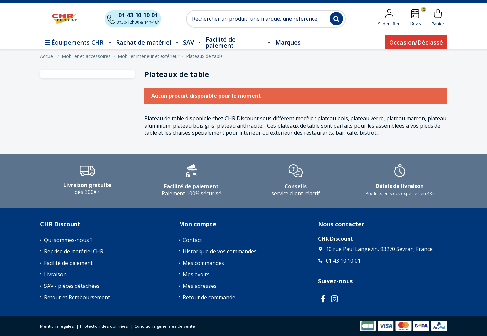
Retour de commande (209, 297)
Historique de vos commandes (220, 251)
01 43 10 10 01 (343, 260)
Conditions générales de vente (164, 326)
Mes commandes (203, 263)
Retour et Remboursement (77, 297)
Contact (192, 240)
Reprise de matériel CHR (73, 251)
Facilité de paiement (68, 263)
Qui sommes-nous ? (68, 240)
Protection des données (104, 326)
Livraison (55, 274)
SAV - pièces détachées (72, 285)
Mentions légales (57, 326)
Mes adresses (200, 285)
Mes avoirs (196, 274)
